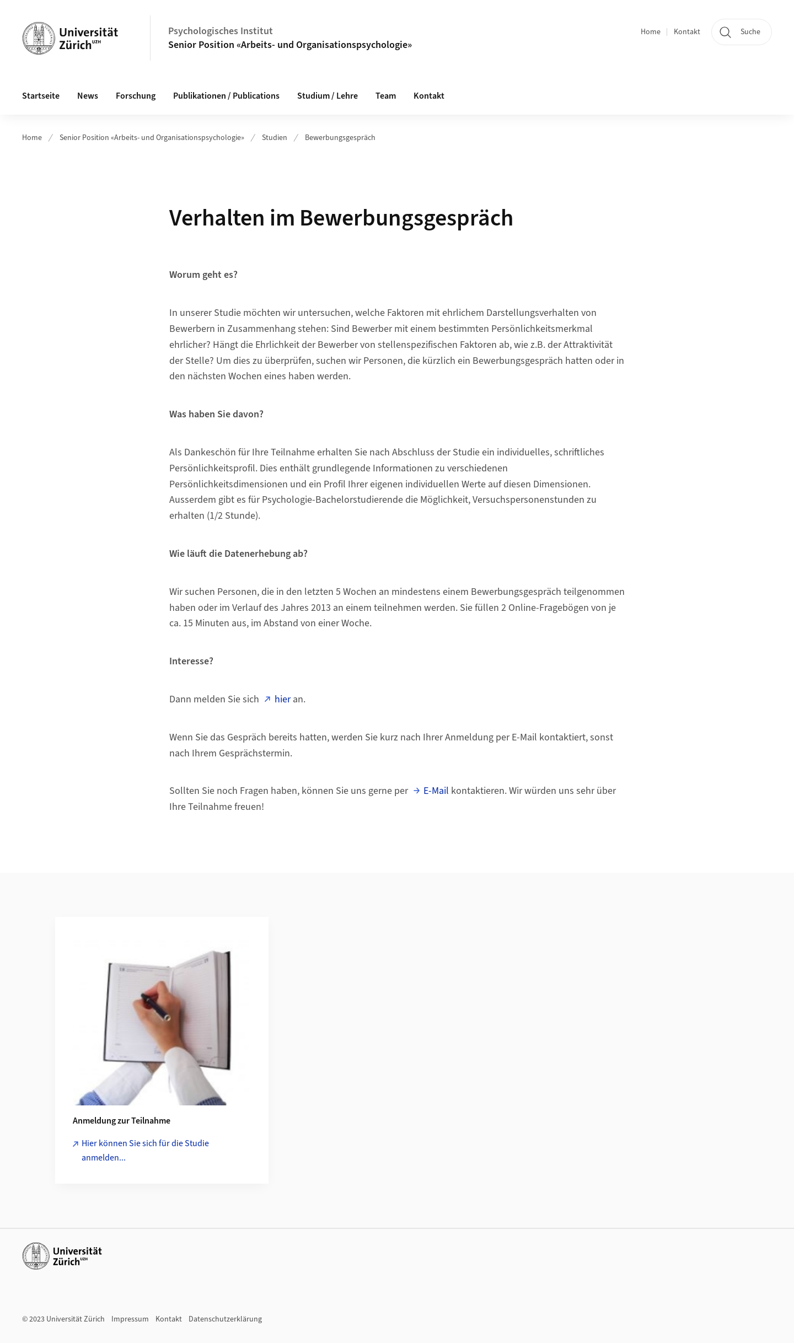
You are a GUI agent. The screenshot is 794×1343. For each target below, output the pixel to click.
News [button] (87, 96)
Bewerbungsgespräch (340, 137)
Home (651, 31)
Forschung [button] (135, 96)
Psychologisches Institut (220, 31)
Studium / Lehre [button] (327, 96)
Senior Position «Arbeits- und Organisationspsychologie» (290, 45)
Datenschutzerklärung (225, 1319)
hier (283, 699)
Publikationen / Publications (226, 96)
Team (385, 96)
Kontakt (687, 31)
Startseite (41, 96)
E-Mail (436, 791)
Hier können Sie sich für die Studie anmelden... (145, 1150)
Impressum (130, 1319)
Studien (274, 137)
